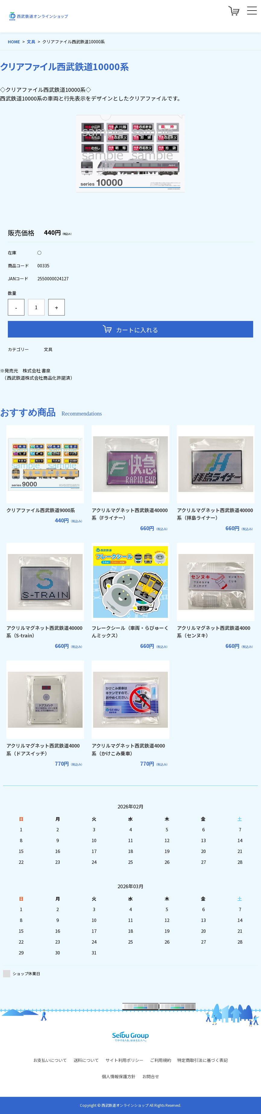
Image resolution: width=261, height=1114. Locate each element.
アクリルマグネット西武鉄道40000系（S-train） (44, 631)
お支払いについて (50, 1060)
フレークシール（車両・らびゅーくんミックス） (130, 631)
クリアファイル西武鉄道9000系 (40, 510)
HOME (14, 42)
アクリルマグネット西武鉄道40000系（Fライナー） (130, 513)
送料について (86, 1060)
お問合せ (150, 1076)
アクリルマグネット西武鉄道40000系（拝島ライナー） (215, 513)
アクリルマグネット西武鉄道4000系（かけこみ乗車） (128, 749)
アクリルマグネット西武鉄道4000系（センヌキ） (213, 631)
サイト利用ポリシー (124, 1060)
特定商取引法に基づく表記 (202, 1060)
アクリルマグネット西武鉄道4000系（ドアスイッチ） (43, 749)
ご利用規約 (160, 1060)
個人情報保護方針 (119, 1076)
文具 (31, 42)
